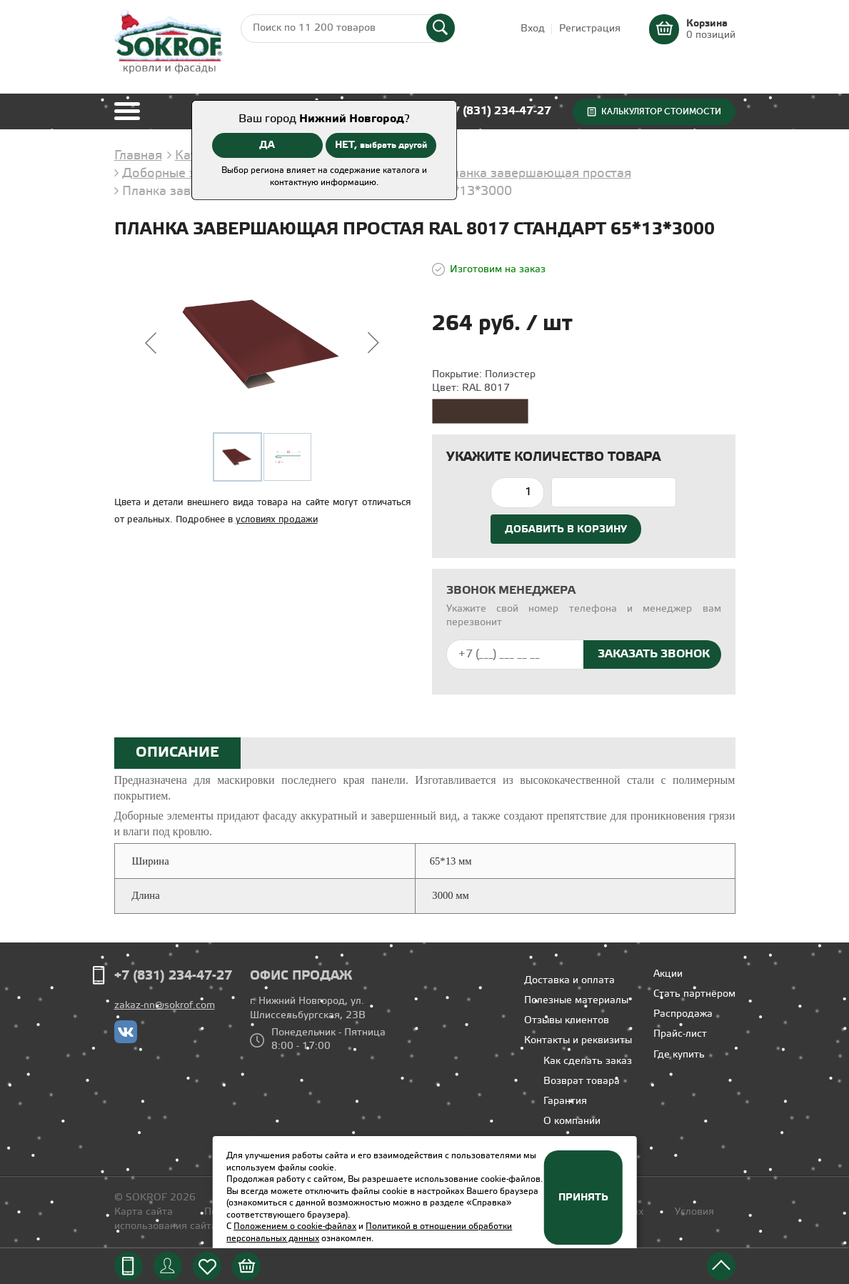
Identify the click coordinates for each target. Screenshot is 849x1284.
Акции (668, 974)
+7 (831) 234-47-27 (498, 111)
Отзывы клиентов (566, 1021)
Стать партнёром (694, 994)
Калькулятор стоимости (661, 111)
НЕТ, (381, 145)
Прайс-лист (680, 1034)
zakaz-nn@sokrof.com (164, 1006)
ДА (267, 145)
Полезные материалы (576, 1001)
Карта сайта (143, 1212)
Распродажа (683, 1014)
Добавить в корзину (566, 529)
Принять (583, 1197)
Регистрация (590, 29)
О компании (572, 1121)
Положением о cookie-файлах (294, 1226)
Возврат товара (581, 1081)
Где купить (679, 1055)
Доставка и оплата (569, 981)
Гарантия (565, 1101)
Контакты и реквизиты (578, 1041)
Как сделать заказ (587, 1061)
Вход (533, 29)
